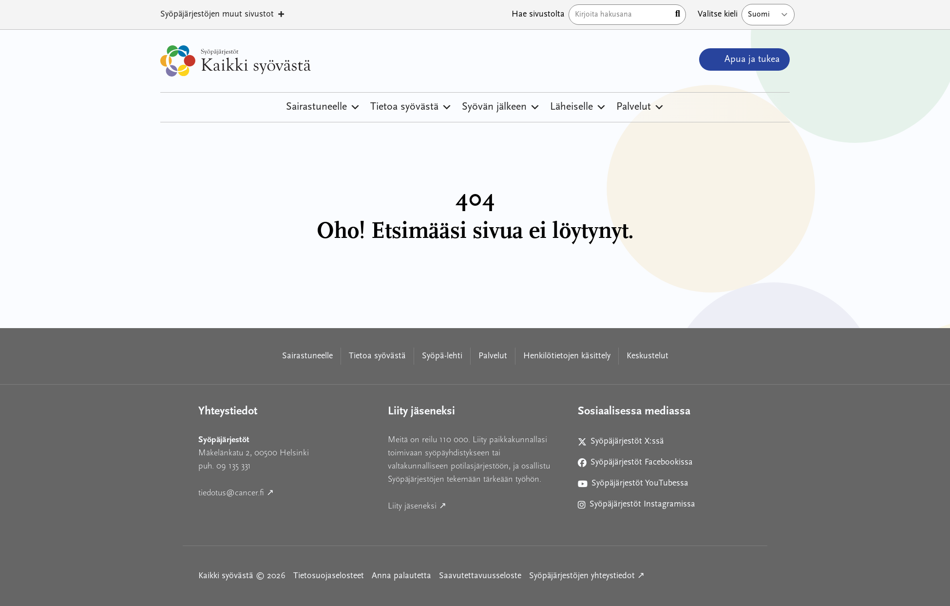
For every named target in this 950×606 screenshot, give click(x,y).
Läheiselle (578, 107)
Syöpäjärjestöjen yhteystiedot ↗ (587, 575)
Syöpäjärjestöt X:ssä (625, 443)
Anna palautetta (401, 576)
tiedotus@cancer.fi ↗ (280, 492)
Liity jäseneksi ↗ (461, 505)
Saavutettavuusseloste (480, 576)
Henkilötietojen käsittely (566, 356)
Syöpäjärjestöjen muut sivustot (222, 14)
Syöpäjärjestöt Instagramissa (636, 506)
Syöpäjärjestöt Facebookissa (635, 464)
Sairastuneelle (323, 107)
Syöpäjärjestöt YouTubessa (633, 485)
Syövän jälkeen (501, 107)
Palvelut (640, 107)
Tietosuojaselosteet (328, 576)
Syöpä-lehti (442, 356)
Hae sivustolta (538, 14)
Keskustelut (647, 356)
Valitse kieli (718, 14)
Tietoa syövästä (411, 107)
